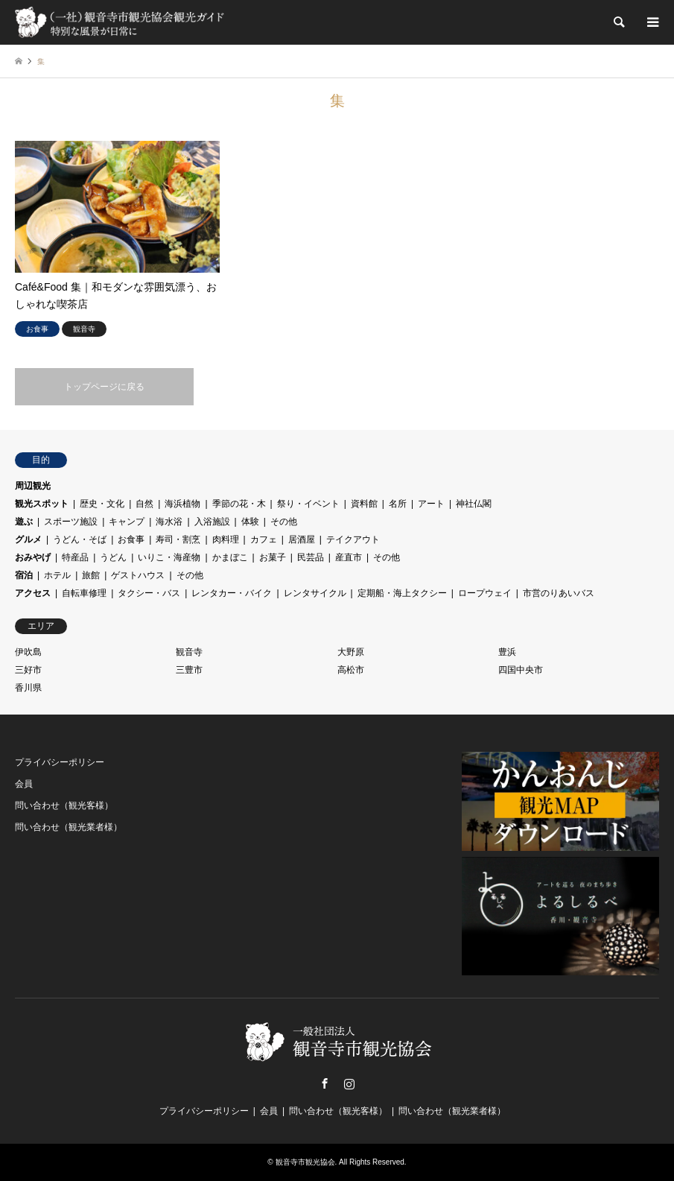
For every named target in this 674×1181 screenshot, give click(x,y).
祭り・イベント (308, 503)
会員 (24, 784)
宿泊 (24, 575)
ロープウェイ (485, 593)
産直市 (348, 557)
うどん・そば (79, 539)
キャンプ (126, 521)
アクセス (33, 593)
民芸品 (310, 557)
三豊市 (189, 670)
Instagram (349, 1083)
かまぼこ (230, 557)
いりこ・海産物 (169, 557)
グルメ (28, 539)
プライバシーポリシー (59, 762)
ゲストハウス (138, 575)
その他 (283, 521)
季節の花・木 (239, 503)
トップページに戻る (104, 386)
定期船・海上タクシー (402, 593)
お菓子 (272, 557)
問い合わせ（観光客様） (64, 805)
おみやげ (33, 557)
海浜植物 (182, 503)
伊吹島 (28, 652)
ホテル (57, 575)
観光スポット (42, 503)
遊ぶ (24, 521)
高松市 (350, 670)
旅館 (91, 575)
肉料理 (225, 539)
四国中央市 (520, 670)
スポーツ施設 (71, 521)
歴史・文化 (102, 503)
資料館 (364, 503)
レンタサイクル (315, 593)
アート (431, 503)
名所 (398, 503)
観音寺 (189, 652)
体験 (250, 521)
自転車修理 (84, 593)
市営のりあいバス (558, 593)
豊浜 (507, 652)
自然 (144, 503)
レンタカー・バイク (231, 593)
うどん (113, 557)
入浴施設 (212, 521)
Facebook (324, 1083)
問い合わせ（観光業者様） (68, 827)
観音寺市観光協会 (305, 1162)
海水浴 (169, 521)
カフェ (263, 539)
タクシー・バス (149, 593)
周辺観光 (33, 486)
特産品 (75, 557)
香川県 (28, 688)
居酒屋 (301, 539)
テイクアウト (353, 539)
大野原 (350, 652)
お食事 (131, 539)
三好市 (28, 670)
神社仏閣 (474, 503)
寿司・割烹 (178, 539)
